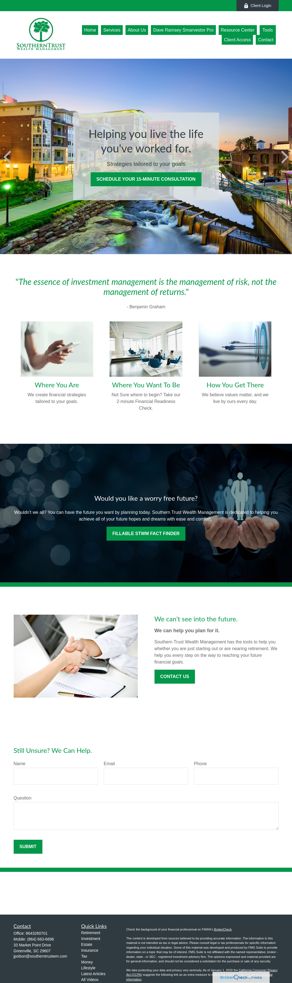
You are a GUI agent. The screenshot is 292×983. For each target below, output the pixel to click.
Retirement (90, 932)
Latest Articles (93, 974)
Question (23, 798)
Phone (200, 763)
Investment (90, 938)
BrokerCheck (223, 929)
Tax (84, 956)
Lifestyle (88, 968)
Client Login (257, 5)
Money (87, 962)
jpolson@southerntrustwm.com (40, 956)
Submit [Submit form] (28, 846)
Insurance (89, 950)
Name (20, 763)
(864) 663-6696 (40, 939)
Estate (86, 944)
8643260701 (37, 933)
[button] (90, 30)
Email (109, 763)
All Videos (89, 979)
